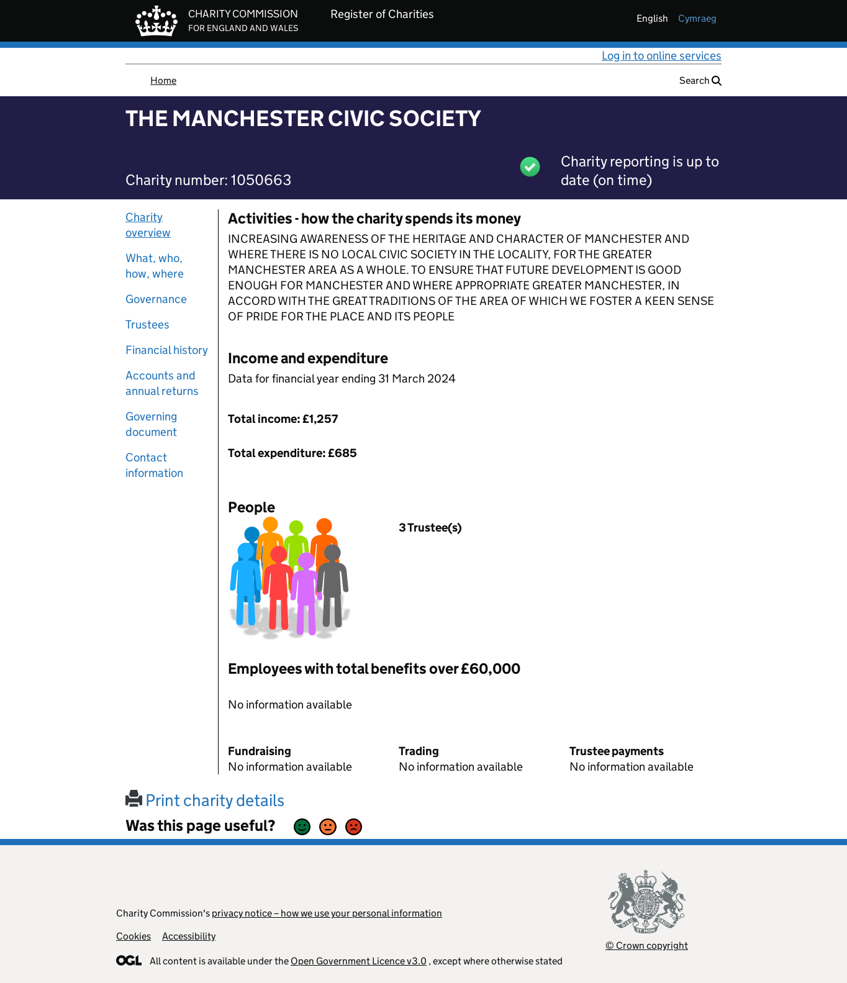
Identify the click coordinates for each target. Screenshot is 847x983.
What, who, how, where (154, 266)
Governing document (151, 424)
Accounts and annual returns (162, 383)
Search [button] (700, 80)
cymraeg (697, 18)
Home (163, 80)
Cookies (133, 936)
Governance (156, 299)
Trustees (147, 324)
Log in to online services (662, 55)
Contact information (154, 465)
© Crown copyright (646, 945)
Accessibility (188, 936)
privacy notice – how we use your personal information (327, 913)
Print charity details (204, 800)
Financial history (166, 350)
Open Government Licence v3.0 (359, 961)
